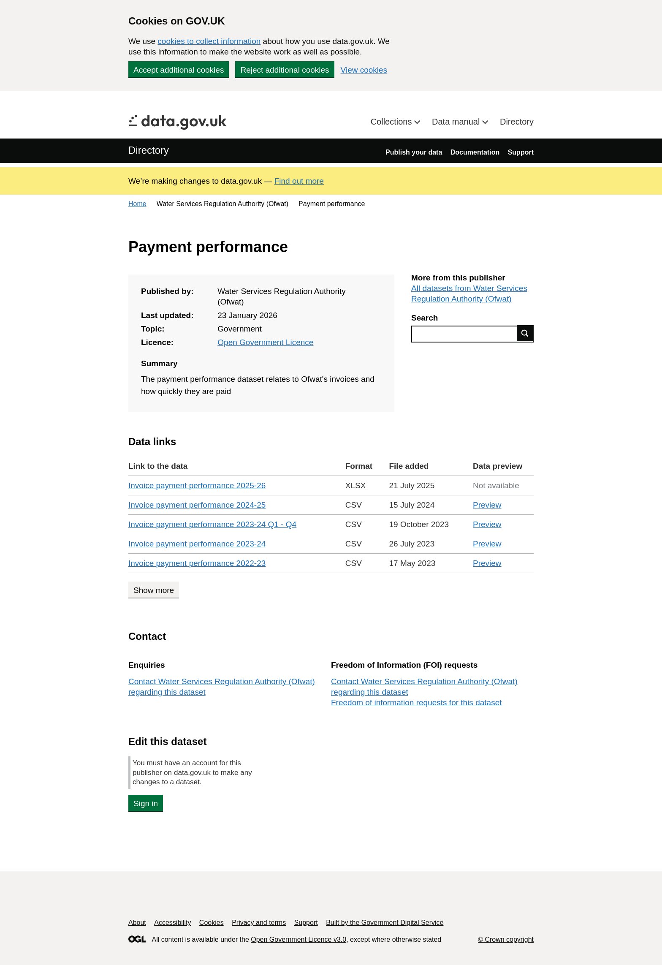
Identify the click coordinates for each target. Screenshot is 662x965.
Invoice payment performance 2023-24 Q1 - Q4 (212, 524)
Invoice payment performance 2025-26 (197, 485)
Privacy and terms (259, 922)
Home (137, 203)
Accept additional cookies (178, 69)
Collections (392, 121)
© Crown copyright (506, 939)
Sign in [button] (145, 803)
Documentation (474, 152)
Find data (525, 333)
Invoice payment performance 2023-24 (197, 543)
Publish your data (413, 152)
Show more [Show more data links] (153, 590)
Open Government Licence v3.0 (298, 939)
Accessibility (172, 922)
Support (521, 152)
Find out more (299, 181)
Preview (487, 504)
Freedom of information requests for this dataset (416, 702)
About (137, 922)
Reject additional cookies (284, 69)
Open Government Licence (265, 342)
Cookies (211, 922)
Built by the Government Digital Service (384, 922)
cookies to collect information (208, 41)
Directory (517, 121)
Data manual (457, 121)
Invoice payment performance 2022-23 (197, 563)
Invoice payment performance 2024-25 (197, 504)
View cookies (364, 70)
